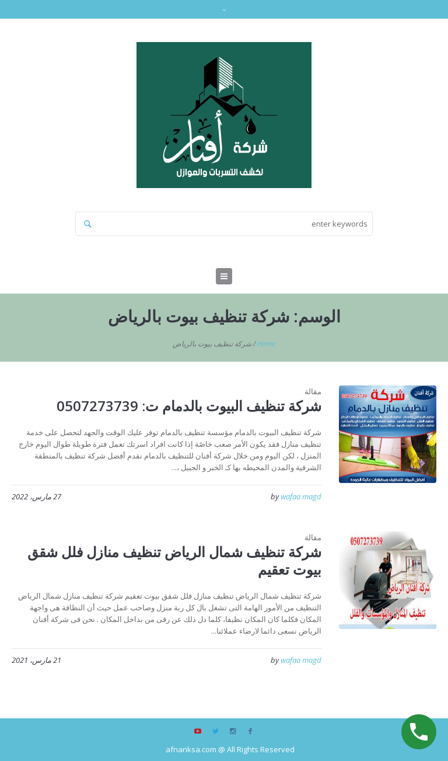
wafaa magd (301, 496)
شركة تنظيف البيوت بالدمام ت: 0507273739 (189, 405)
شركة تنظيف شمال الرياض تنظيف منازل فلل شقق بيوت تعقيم (174, 560)
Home (266, 344)
